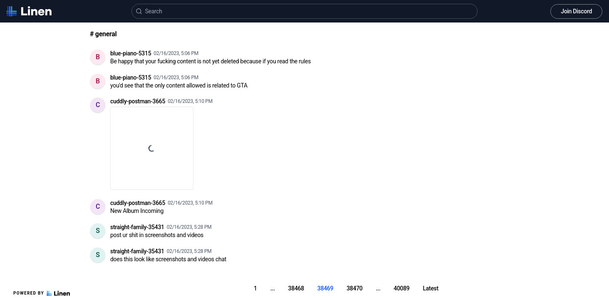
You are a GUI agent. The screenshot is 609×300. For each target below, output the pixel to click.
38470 (354, 288)
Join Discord (576, 11)
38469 (325, 288)
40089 (401, 288)
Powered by (41, 293)
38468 (296, 288)
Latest (430, 288)
